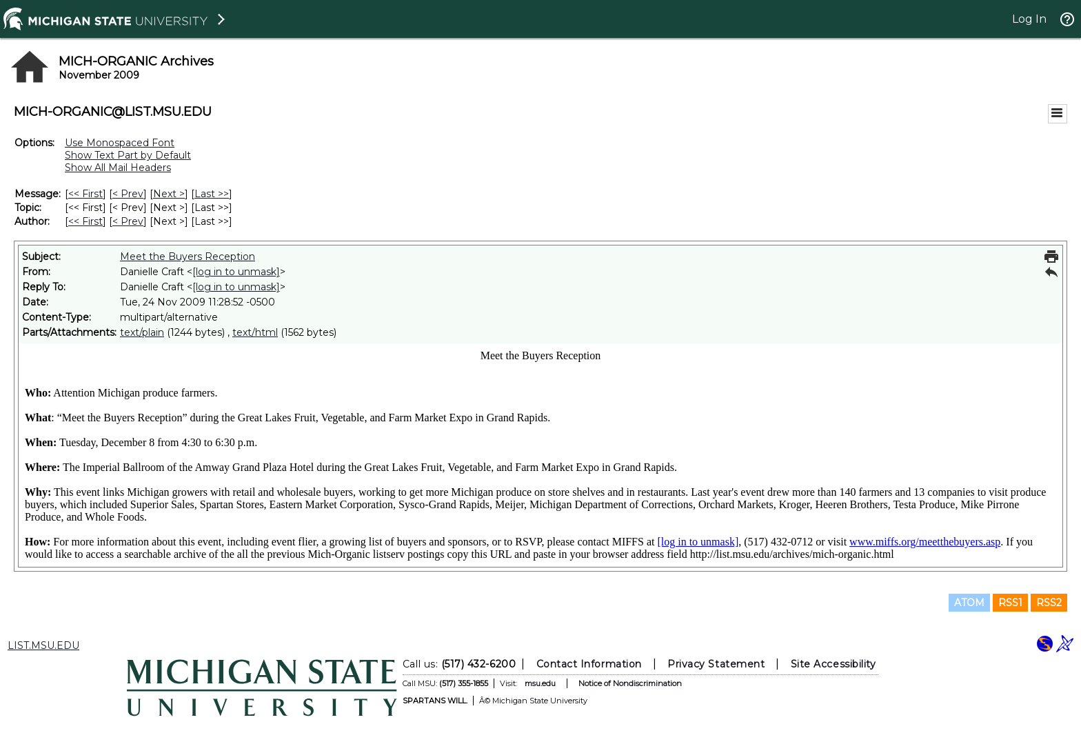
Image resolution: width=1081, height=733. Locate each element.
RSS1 (1010, 602)
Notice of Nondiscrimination (630, 683)
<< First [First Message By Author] (85, 221)
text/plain (142, 332)
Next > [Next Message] (169, 194)
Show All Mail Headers (118, 167)
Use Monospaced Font (119, 143)
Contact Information (589, 664)
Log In (1029, 19)
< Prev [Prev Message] (127, 194)
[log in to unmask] (236, 271)
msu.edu (540, 683)
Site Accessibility (833, 664)
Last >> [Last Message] (211, 194)
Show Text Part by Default (128, 155)
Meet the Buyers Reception (187, 256)
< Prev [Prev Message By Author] (127, 221)
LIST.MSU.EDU (43, 645)
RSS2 (1049, 602)
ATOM (969, 602)
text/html (255, 332)
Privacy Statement (716, 664)
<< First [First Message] (85, 194)
